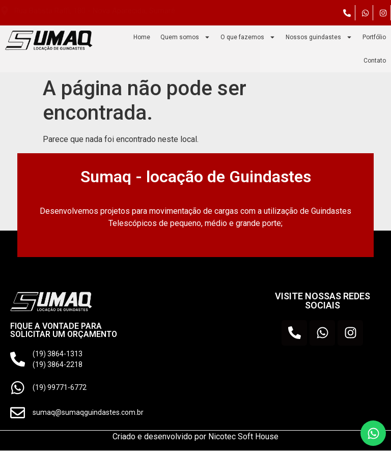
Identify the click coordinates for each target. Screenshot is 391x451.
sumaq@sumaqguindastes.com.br (88, 413)
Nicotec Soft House (243, 437)
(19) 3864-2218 (58, 364)
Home (141, 37)
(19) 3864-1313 (58, 353)
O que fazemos (247, 37)
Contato (375, 60)
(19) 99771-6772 (60, 387)
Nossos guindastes (319, 37)
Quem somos (185, 37)
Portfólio (374, 37)
